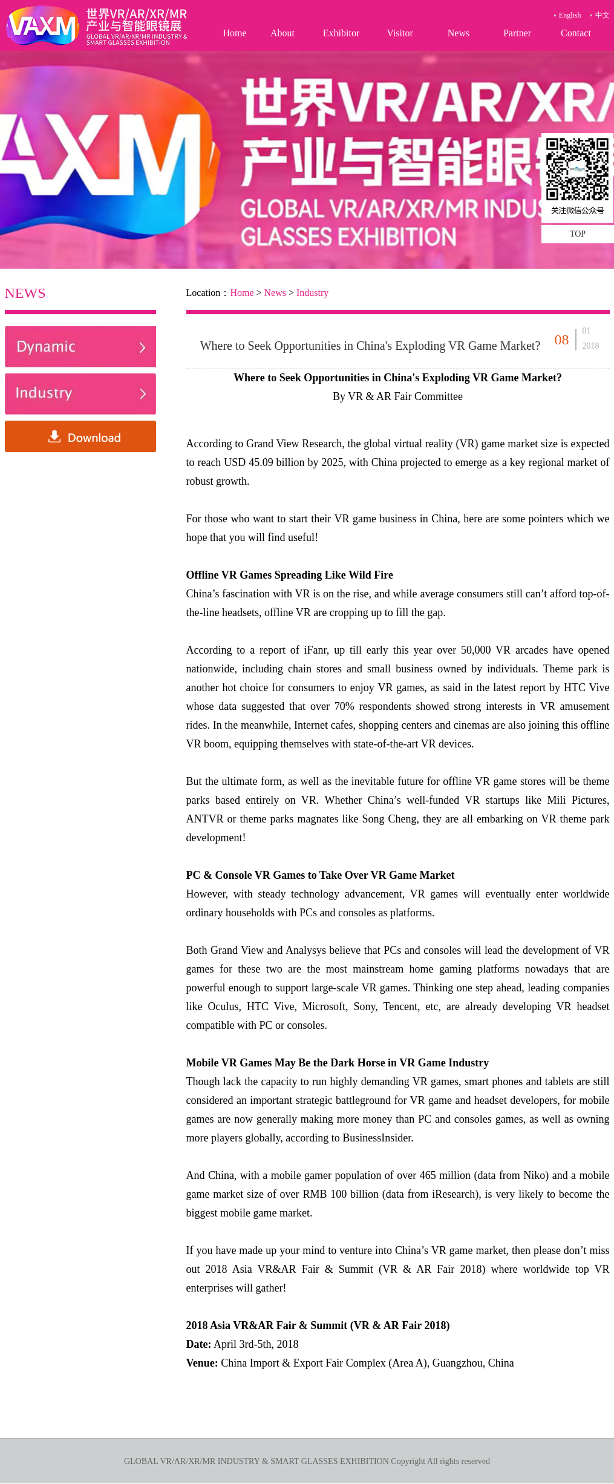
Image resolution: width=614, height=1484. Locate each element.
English (570, 15)
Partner (517, 33)
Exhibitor (341, 33)
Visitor (400, 33)
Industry (312, 292)
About (282, 33)
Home (234, 33)
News (458, 33)
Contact (576, 33)
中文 (602, 15)
